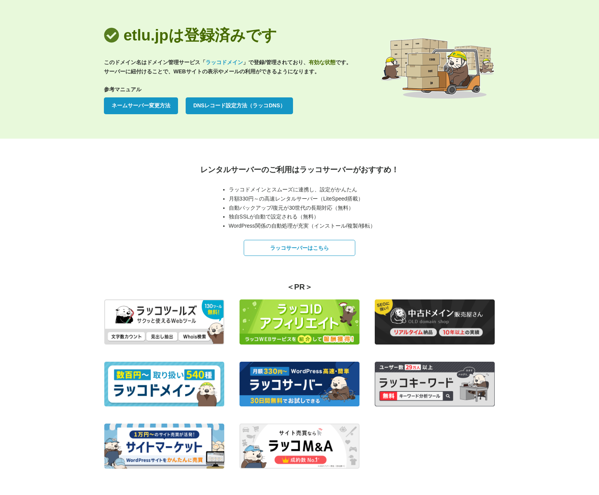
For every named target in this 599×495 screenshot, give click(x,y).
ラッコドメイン (224, 62)
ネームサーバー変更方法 (141, 105)
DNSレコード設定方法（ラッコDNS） (239, 105)
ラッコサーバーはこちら (299, 248)
